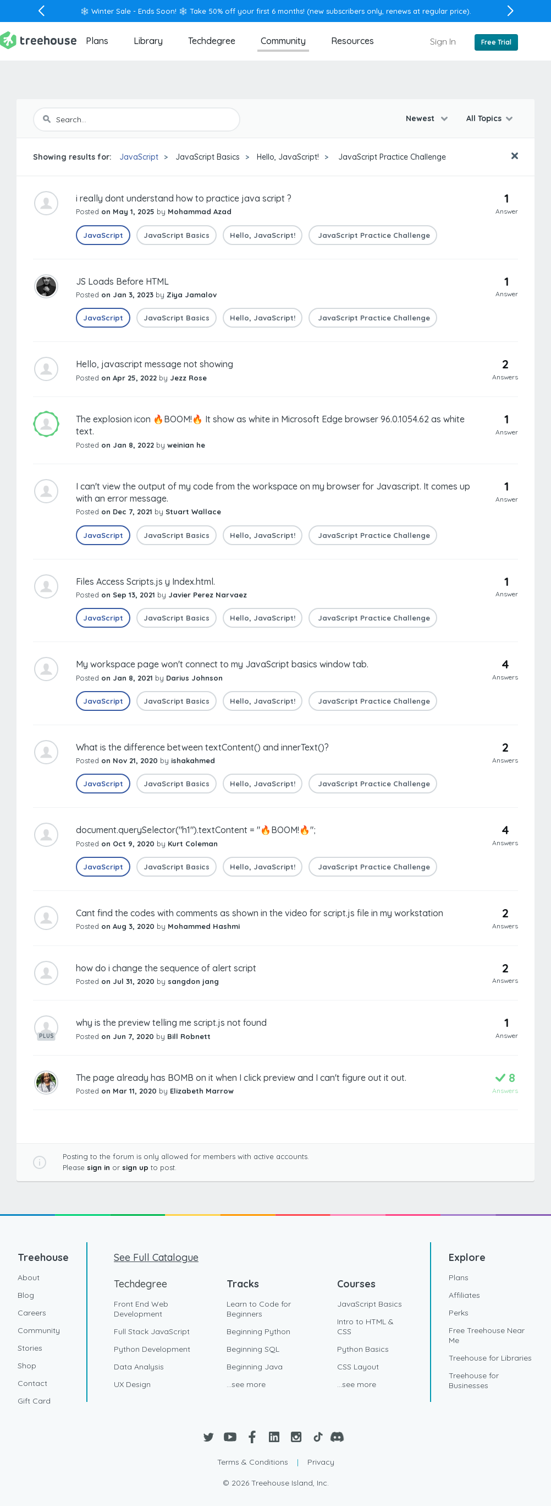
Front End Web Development (141, 1309)
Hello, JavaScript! (288, 157)
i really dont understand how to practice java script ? (183, 198)
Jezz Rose (188, 377)
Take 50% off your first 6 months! (247, 11)
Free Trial (496, 42)
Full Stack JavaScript (152, 1331)
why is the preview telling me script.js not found (171, 1022)
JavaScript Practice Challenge (391, 157)
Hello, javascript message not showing (154, 363)
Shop (27, 1366)
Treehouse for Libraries (490, 1358)
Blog (26, 1295)
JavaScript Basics (207, 157)
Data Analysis (139, 1367)
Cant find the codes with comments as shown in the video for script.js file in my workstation (259, 912)
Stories (30, 1348)
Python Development (152, 1349)
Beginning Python (258, 1331)
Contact (32, 1383)
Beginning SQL (253, 1349)
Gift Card (34, 1401)
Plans (97, 40)
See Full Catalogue (156, 1257)
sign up (135, 1167)
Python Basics (363, 1349)
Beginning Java (255, 1367)
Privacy (320, 1462)
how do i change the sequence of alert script (166, 968)
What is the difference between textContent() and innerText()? (202, 747)
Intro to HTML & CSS (365, 1326)
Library (148, 40)
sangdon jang (193, 981)
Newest (421, 118)
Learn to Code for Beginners (259, 1309)
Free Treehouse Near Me (487, 1335)
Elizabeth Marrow (202, 1090)
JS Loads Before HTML (122, 281)
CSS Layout (358, 1367)
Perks (459, 1313)
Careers (32, 1313)
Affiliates (464, 1295)
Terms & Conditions (252, 1462)
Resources (352, 40)
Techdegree (211, 40)
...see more (246, 1384)
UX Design (132, 1384)
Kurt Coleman (193, 843)
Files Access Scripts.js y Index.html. (145, 581)
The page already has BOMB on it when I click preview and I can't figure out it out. (241, 1077)
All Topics (484, 118)
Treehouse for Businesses (474, 1380)
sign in (98, 1167)
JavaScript (138, 157)
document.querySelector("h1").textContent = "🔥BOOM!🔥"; (196, 829)
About (29, 1277)
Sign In (443, 41)
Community (283, 40)
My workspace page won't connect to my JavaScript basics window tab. (222, 664)
